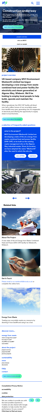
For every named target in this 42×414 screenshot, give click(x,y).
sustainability (7, 358)
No (38, 400)
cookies (4, 393)
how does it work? (7, 339)
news (4, 360)
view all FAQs (20, 156)
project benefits (6, 351)
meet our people (22, 44)
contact (5, 372)
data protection (7, 396)
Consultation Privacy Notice (12, 386)
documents (5, 364)
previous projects (6, 353)
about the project (8, 347)
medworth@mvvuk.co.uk (23, 281)
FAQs (4, 369)
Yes (31, 400)
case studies (5, 343)
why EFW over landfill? (8, 341)
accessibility (6, 389)
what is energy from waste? (9, 337)
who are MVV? (21, 40)
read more (33, 156)
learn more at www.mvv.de (11, 376)
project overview (22, 37)
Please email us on (8, 281)
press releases (5, 362)
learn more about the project (13, 27)
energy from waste (9, 335)
